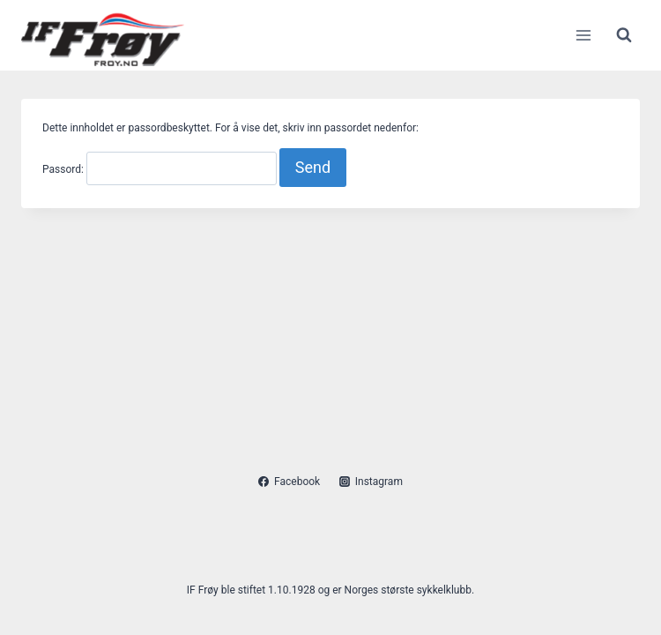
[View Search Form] (624, 35)
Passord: (159, 169)
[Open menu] (583, 35)
